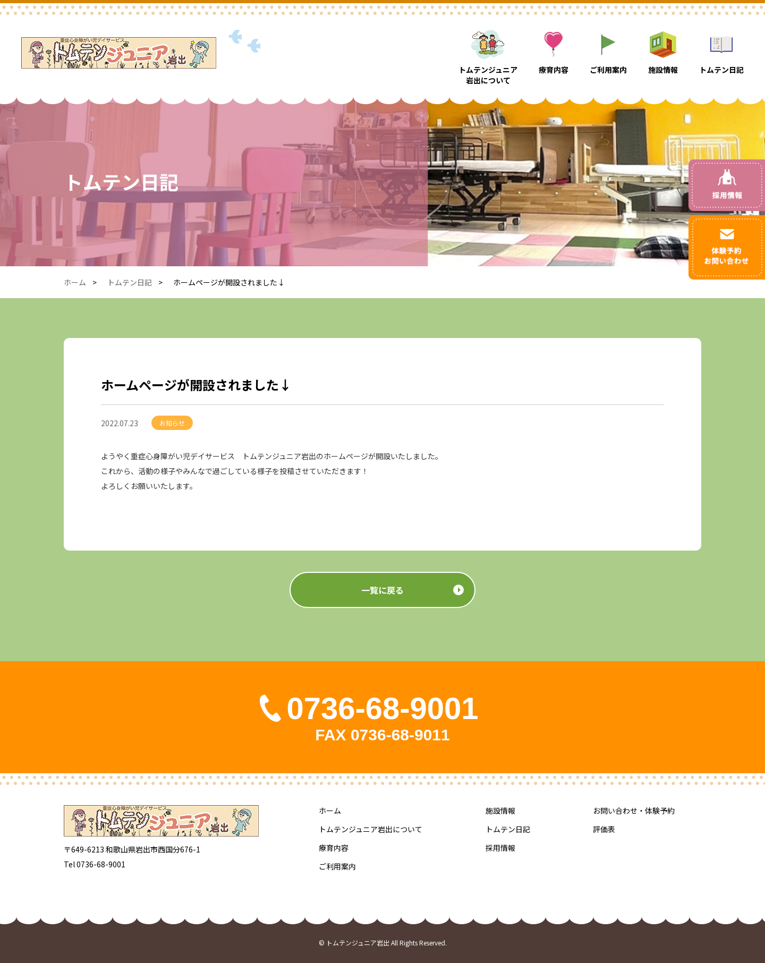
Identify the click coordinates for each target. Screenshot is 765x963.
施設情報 (500, 810)
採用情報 (500, 847)
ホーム (75, 282)
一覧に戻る (382, 603)
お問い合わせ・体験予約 (634, 810)
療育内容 (333, 847)
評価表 (604, 829)
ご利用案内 (337, 866)
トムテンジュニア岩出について (370, 829)
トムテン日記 (129, 282)
